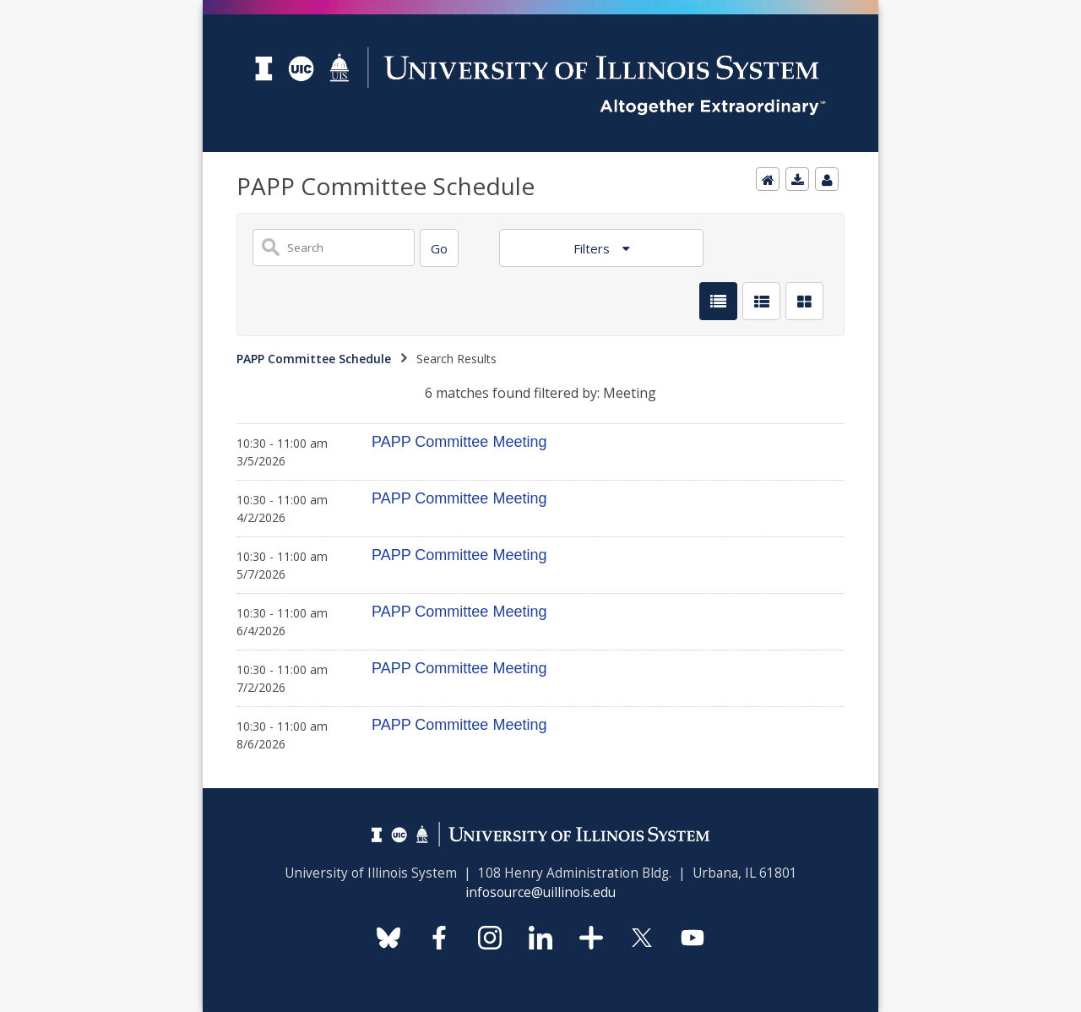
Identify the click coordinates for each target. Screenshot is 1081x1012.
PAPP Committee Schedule (313, 359)
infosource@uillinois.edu (540, 892)
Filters (593, 248)
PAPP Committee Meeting (459, 441)
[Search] (439, 248)
